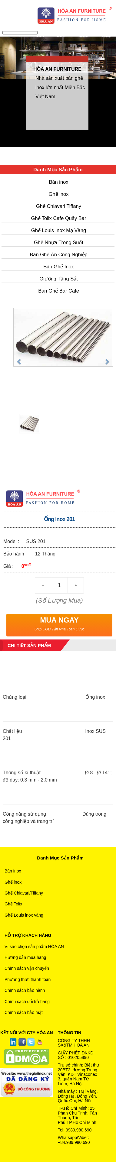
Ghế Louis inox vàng (24, 915)
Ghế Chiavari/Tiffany (24, 893)
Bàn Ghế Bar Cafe (58, 290)
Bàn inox (58, 182)
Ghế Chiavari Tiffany (58, 206)
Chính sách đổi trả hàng (27, 1001)
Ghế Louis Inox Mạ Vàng (58, 230)
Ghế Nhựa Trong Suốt (58, 242)
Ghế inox (59, 194)
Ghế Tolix (13, 903)
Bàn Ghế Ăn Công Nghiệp (58, 254)
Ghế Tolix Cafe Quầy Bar (58, 218)
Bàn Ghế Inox (58, 266)
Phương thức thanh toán (28, 979)
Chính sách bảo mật (24, 1012)
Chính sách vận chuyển (27, 968)
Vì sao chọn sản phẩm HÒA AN (34, 946)
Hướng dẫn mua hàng (25, 957)
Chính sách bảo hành (25, 990)
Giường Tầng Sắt (58, 278)
